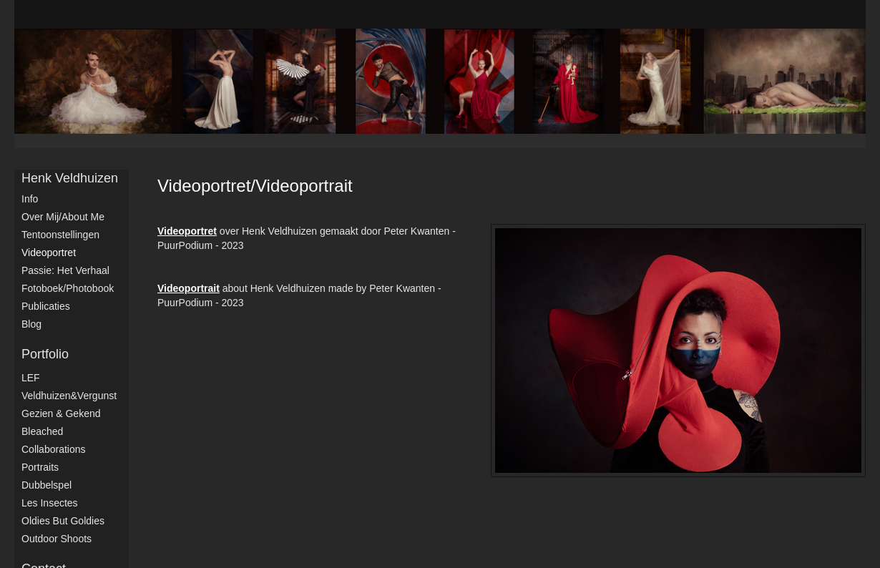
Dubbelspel (46, 485)
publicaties (45, 306)
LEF (30, 377)
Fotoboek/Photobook (67, 288)
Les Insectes (49, 503)
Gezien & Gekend (61, 413)
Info (29, 199)
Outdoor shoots (56, 538)
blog (31, 324)
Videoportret (48, 252)
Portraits (40, 467)
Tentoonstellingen (60, 234)
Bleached (42, 431)
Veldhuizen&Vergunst (69, 395)
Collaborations (53, 449)
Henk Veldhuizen (69, 178)
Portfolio (45, 354)
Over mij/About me (62, 216)
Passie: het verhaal (65, 270)
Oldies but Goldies (62, 521)
